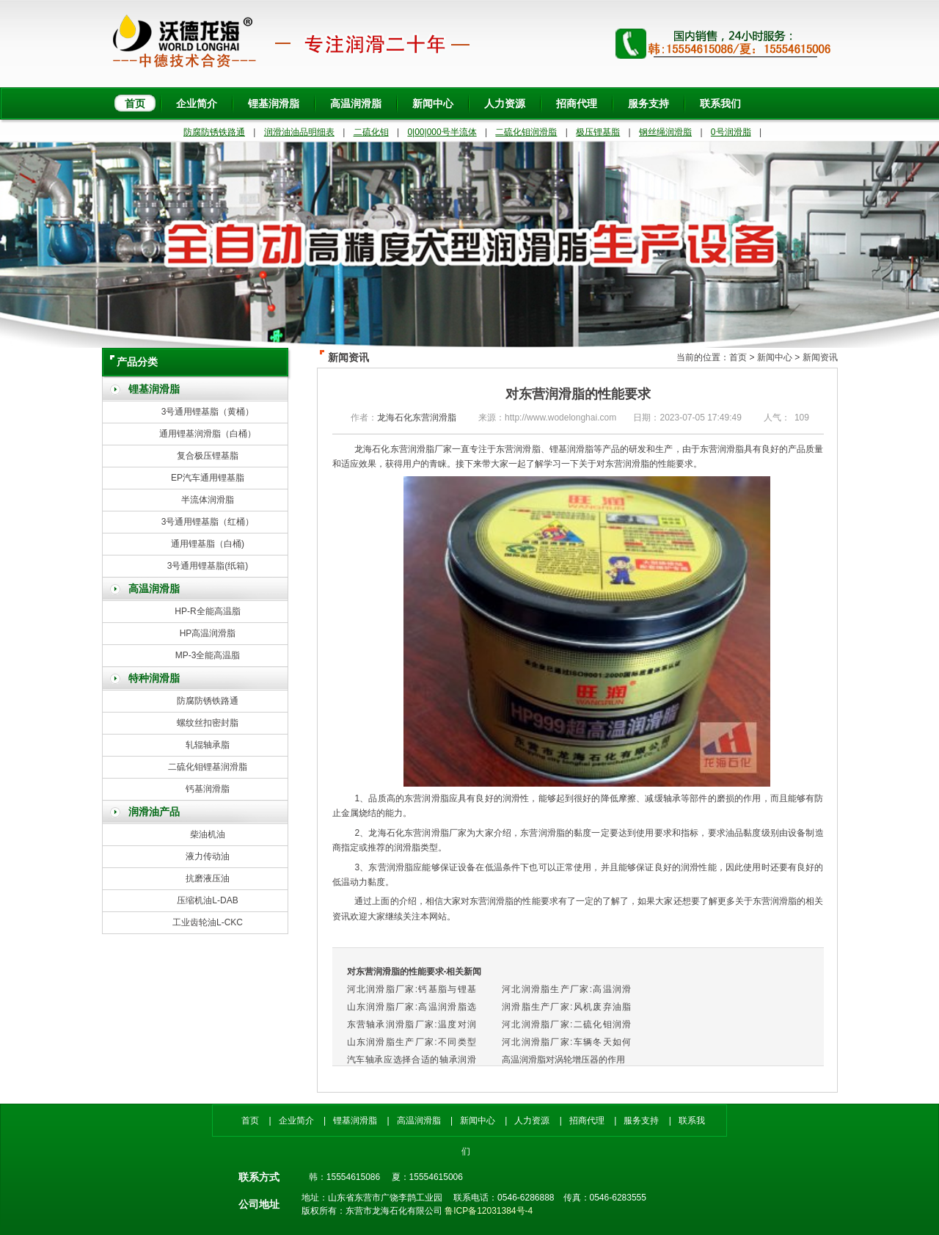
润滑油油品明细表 (299, 132)
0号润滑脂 (731, 132)
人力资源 (504, 103)
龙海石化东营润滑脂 (416, 417)
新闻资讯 (820, 357)
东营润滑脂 (627, 464)
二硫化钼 (371, 132)
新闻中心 (432, 103)
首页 (135, 103)
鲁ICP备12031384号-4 (489, 1211)
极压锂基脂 (598, 132)
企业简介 (196, 103)
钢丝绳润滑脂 (665, 132)
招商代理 (576, 103)
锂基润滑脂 (273, 103)
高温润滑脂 (355, 103)
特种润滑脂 (154, 678)
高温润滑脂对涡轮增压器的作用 (563, 1059)
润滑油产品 (154, 811)
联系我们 (720, 103)
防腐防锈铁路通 (214, 132)
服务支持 (648, 103)
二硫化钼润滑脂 (526, 132)
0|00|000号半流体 (441, 132)
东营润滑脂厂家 (435, 833)
